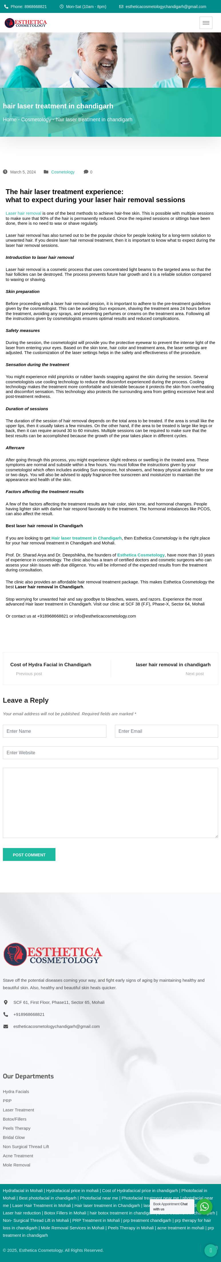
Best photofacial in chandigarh (47, 1197)
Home (10, 119)
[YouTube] (205, 1238)
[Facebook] (196, 1238)
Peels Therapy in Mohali (131, 1227)
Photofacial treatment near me (150, 1197)
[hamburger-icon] (206, 23)
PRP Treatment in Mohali (96, 1220)
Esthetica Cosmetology (141, 554)
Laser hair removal (23, 213)
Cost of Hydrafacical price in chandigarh (140, 1190)
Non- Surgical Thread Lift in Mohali (36, 1220)
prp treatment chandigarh (148, 1220)
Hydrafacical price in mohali (72, 1190)
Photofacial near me (99, 1197)
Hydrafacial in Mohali (23, 1190)
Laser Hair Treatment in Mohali (41, 1205)
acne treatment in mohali (180, 1227)
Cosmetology (63, 172)
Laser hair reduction (22, 1212)
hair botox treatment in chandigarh (122, 1212)
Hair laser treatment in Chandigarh (86, 538)
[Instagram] (214, 1238)
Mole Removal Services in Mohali (72, 1227)
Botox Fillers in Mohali (65, 1212)
